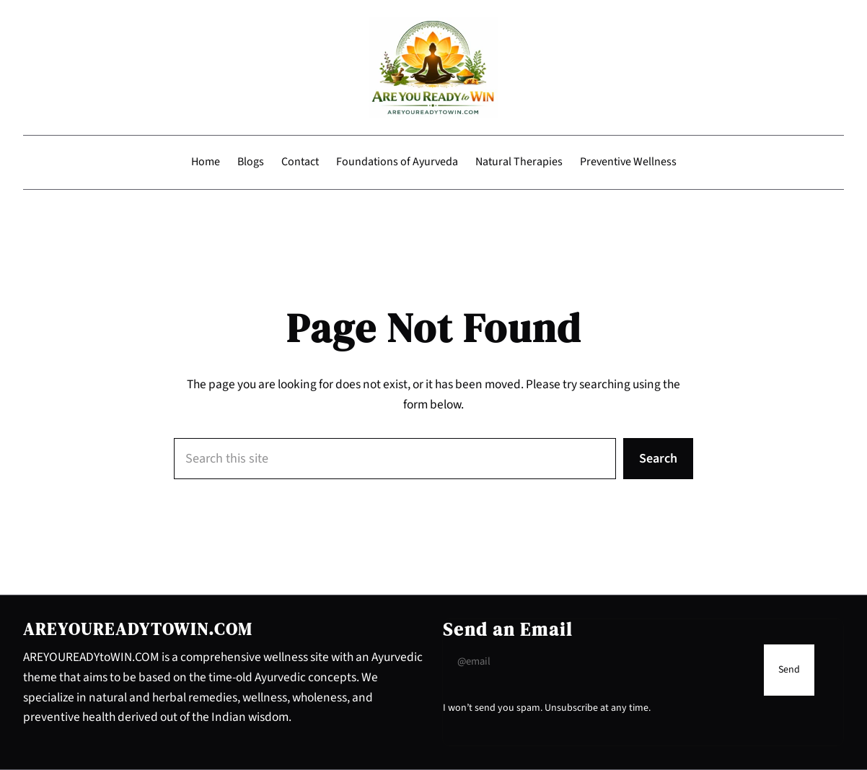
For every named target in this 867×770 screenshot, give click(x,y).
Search (658, 458)
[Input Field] (599, 661)
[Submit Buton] (789, 670)
